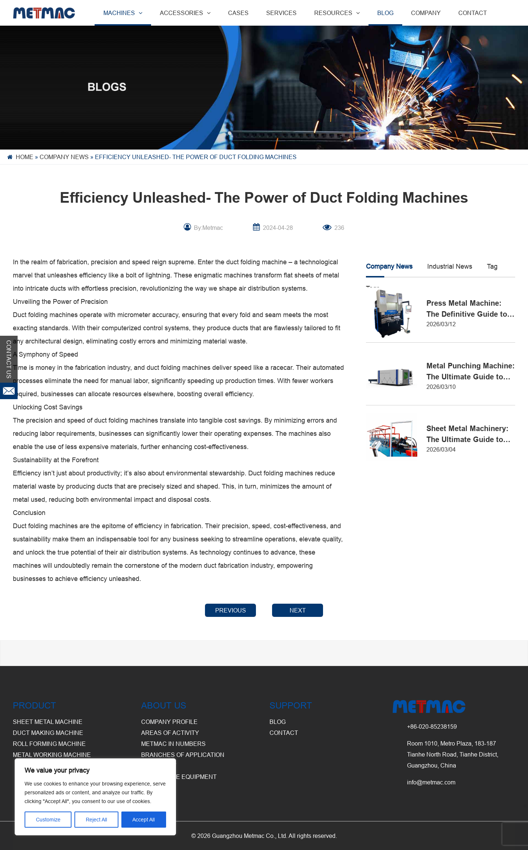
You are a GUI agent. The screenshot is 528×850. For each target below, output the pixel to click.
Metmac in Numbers (173, 743)
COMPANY (426, 13)
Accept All (143, 820)
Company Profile (169, 721)
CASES (238, 13)
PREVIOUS (230, 610)
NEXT (298, 610)
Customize (48, 820)
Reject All (96, 820)
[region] (95, 796)
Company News (64, 157)
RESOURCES (337, 13)
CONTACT (472, 13)
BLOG (385, 13)
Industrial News (449, 266)
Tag (492, 266)
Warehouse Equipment (179, 776)
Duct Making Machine (48, 732)
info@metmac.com (431, 782)
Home (24, 157)
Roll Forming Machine (49, 743)
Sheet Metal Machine (47, 721)
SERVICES (281, 13)
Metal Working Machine (52, 754)
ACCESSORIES (185, 13)
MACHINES (122, 13)
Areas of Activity (170, 732)
